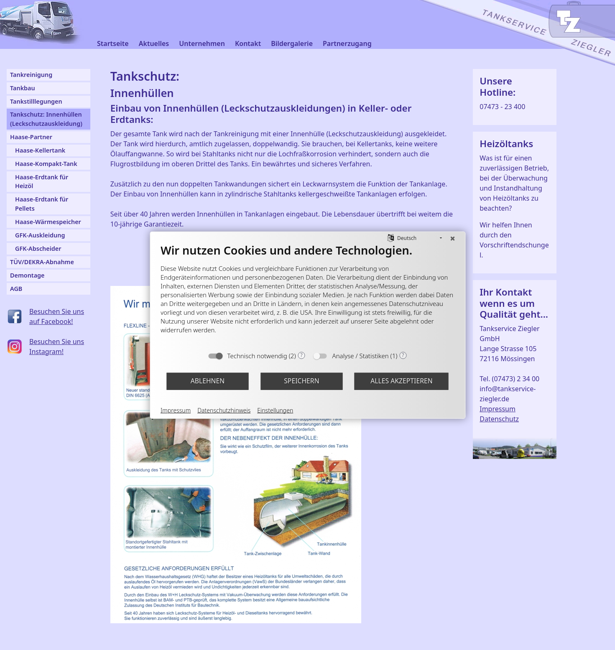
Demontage (27, 275)
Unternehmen (202, 43)
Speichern (301, 380)
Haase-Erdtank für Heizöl (41, 181)
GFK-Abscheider (38, 248)
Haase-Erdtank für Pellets (41, 203)
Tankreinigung (31, 75)
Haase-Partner (31, 137)
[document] (307, 294)
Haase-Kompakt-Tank (46, 164)
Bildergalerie (292, 43)
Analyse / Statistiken (360, 355)
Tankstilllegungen (36, 101)
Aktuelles (154, 43)
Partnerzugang (347, 43)
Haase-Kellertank (40, 150)
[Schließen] (452, 238)
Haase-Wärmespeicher (48, 222)
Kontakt (248, 43)
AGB (16, 289)
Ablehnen (208, 380)
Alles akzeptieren (401, 380)
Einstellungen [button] (275, 410)
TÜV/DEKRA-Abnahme (42, 262)
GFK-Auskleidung (40, 235)
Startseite (113, 43)
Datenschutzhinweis (223, 410)
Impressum (497, 408)
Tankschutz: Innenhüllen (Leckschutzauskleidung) (46, 118)
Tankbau (22, 88)
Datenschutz (499, 418)
